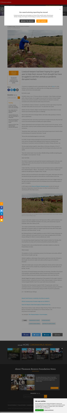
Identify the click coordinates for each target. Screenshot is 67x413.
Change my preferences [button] (48, 410)
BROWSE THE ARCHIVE (27, 21)
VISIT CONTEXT (41, 21)
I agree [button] (37, 410)
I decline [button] (41, 410)
